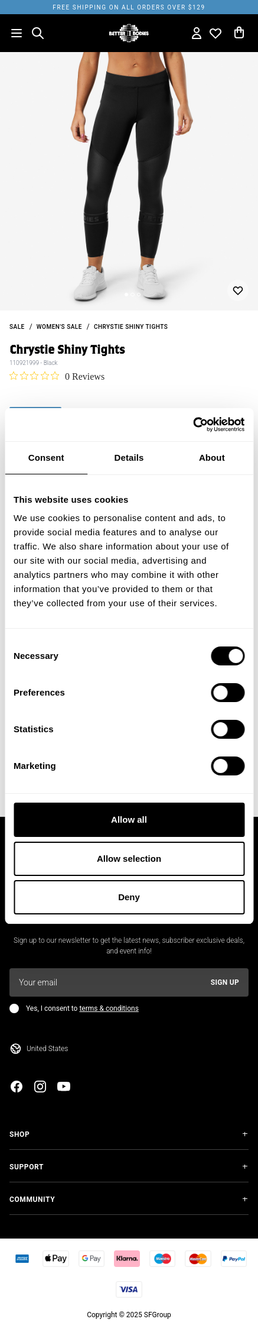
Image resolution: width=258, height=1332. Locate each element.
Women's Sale (59, 327)
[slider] (129, 181)
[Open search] (38, 33)
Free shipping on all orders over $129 (129, 7)
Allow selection (129, 858)
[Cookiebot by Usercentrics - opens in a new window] (192, 424)
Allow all (129, 819)
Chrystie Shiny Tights (131, 327)
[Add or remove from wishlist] (238, 290)
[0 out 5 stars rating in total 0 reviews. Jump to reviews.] (56, 376)
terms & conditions (108, 1008)
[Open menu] (16, 33)
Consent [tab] (46, 457)
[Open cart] (239, 33)
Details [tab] (129, 457)
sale (17, 327)
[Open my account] (196, 33)
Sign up (225, 982)
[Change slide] (126, 294)
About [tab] (212, 457)
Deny (129, 897)
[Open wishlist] (215, 33)
